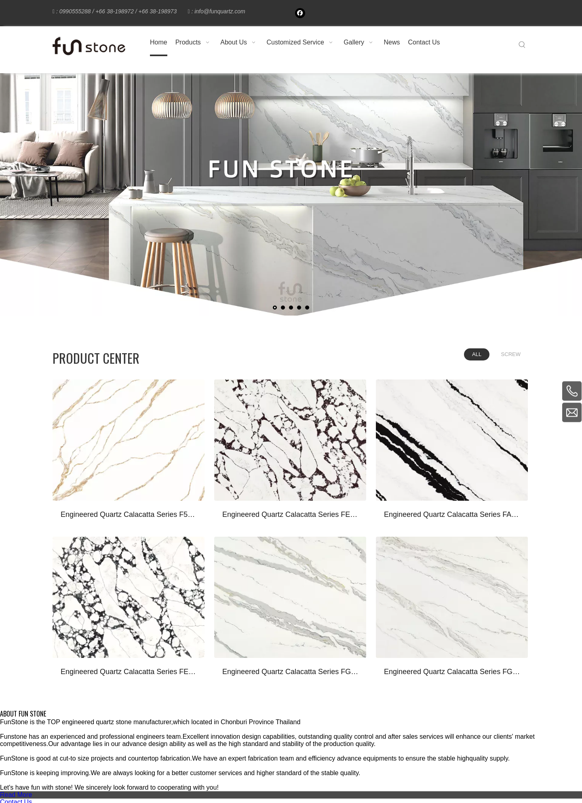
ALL (476, 354)
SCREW (511, 354)
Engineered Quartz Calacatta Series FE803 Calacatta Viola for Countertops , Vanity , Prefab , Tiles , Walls (291, 514)
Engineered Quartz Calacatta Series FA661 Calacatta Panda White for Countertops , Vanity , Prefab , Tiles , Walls (452, 514)
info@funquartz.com (219, 11)
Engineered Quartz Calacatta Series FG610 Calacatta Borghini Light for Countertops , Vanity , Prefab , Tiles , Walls (452, 672)
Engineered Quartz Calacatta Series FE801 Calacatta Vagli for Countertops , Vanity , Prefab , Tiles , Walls (129, 672)
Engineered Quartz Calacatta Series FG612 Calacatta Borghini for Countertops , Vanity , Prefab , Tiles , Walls (291, 672)
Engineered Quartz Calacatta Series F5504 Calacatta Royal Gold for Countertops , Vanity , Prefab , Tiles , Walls (129, 514)
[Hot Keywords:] (522, 45)
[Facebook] (300, 13)
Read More (16, 794)
